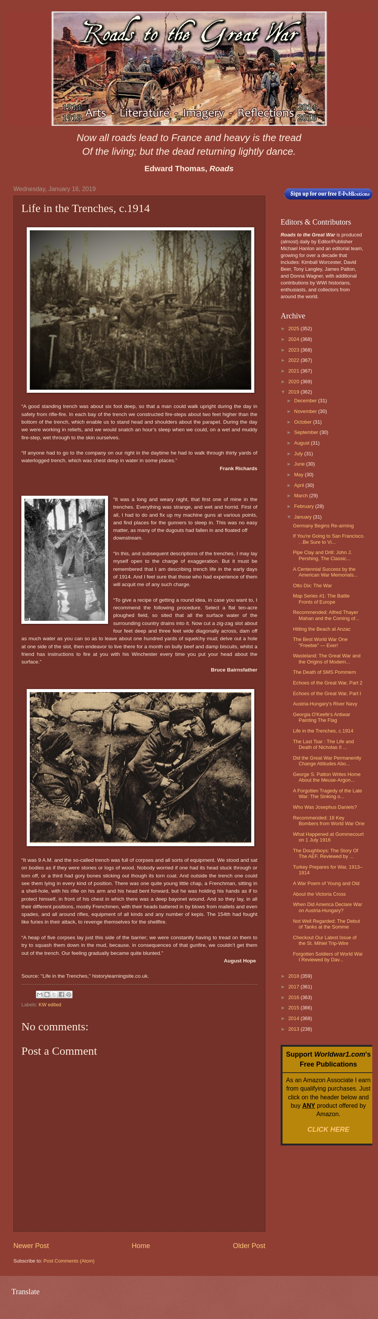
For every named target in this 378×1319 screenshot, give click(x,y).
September (307, 432)
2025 (294, 328)
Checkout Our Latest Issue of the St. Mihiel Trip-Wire (325, 940)
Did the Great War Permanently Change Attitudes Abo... (327, 760)
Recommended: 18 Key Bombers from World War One (328, 820)
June (300, 464)
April (299, 485)
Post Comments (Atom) (69, 1261)
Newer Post (31, 1246)
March (301, 495)
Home (141, 1246)
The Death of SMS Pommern (324, 672)
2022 (294, 360)
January (303, 517)
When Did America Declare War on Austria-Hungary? (327, 907)
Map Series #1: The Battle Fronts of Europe (321, 598)
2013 (294, 1029)
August (302, 443)
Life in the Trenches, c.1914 (323, 731)
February (304, 506)
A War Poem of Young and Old (326, 883)
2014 (294, 1018)
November (306, 411)
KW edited (50, 1004)
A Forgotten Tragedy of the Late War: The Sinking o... (327, 793)
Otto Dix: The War (312, 585)
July (299, 453)
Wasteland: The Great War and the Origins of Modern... (326, 658)
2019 (294, 392)
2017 (294, 987)
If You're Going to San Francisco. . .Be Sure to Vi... (329, 539)
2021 (294, 371)
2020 (294, 381)
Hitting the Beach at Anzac (322, 629)
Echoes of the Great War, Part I (327, 693)
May (299, 474)
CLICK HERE (328, 1129)
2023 (294, 350)
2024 (294, 339)
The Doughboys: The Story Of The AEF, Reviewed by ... (325, 853)
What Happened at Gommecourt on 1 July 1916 (328, 837)
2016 (294, 997)
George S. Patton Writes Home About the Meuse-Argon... (326, 777)
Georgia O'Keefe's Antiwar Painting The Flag (321, 717)
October (303, 422)
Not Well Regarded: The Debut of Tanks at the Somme (326, 924)
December (306, 400)
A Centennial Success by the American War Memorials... (325, 572)
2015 (294, 1008)
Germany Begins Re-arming (323, 526)
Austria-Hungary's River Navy (325, 704)
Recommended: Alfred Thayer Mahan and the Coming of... (326, 615)
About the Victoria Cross (319, 894)
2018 (294, 976)
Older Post (249, 1246)
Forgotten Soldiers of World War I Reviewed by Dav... (328, 956)
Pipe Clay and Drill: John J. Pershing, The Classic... (322, 555)
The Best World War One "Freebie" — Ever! (320, 642)
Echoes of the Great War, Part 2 (327, 683)
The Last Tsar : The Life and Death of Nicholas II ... (323, 744)
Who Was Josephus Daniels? (325, 807)
